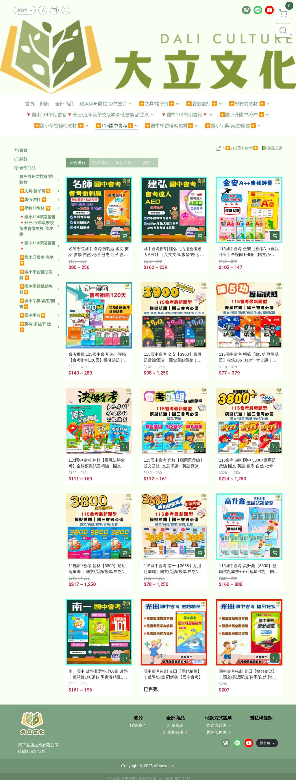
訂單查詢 (175, 725)
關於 (138, 718)
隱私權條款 (261, 718)
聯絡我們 (138, 725)
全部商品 (175, 718)
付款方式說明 (218, 718)
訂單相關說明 (175, 732)
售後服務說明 (218, 732)
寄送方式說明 (218, 725)
